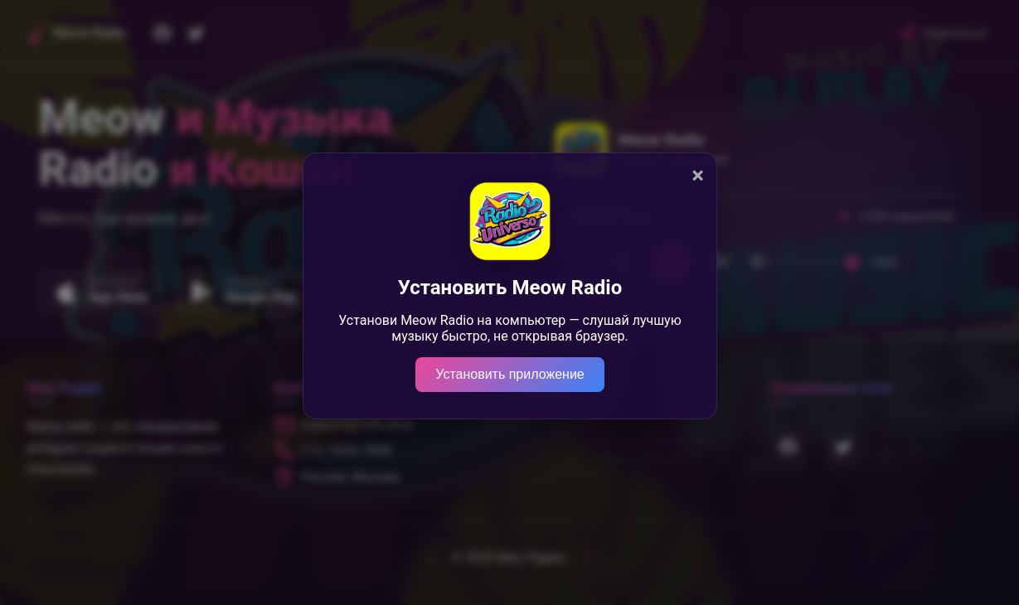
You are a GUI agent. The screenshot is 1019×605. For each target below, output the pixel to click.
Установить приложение (509, 374)
